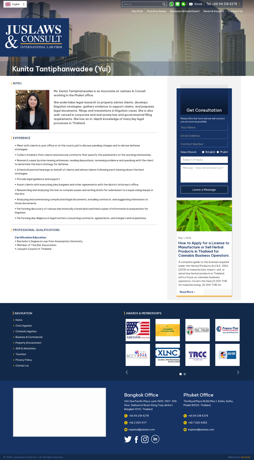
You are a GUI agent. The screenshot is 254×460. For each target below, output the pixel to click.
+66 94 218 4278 (139, 415)
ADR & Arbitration (26, 348)
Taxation (21, 354)
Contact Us (235, 11)
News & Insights (214, 11)
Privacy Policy (24, 359)
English (12, 4)
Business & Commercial (29, 337)
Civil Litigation (24, 325)
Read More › (187, 292)
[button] (139, 12)
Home (19, 320)
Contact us (22, 365)
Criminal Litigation (26, 331)
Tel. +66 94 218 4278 (221, 4)
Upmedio (246, 457)
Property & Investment (28, 342)
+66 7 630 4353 (197, 422)
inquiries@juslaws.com (142, 429)
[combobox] (15, 4)
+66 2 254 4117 (138, 422)
